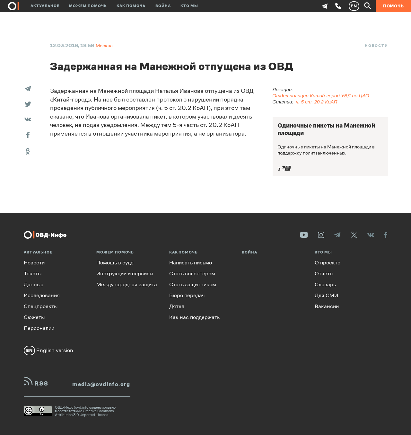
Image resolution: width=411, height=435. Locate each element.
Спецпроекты (40, 306)
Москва (104, 45)
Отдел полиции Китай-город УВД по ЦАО (321, 95)
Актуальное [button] (45, 6)
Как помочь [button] (131, 6)
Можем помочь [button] (88, 6)
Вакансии (327, 306)
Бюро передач (187, 295)
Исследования (42, 295)
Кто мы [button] (189, 6)
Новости (376, 45)
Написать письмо (190, 262)
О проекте (327, 262)
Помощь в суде (115, 262)
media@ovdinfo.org (101, 384)
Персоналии (39, 328)
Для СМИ (326, 295)
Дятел (176, 306)
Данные (33, 284)
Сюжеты (34, 317)
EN (354, 6)
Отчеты (324, 273)
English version (48, 350)
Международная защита (126, 284)
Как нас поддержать (194, 317)
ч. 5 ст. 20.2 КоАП (316, 101)
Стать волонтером (192, 273)
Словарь (325, 284)
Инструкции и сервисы (124, 273)
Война (163, 6)
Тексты (32, 273)
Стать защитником (192, 284)
